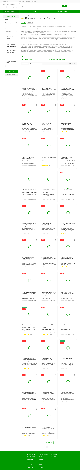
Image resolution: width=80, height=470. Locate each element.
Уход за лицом (30, 462)
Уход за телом (30, 464)
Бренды (27, 15)
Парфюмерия (30, 459)
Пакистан (41, 467)
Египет (40, 461)
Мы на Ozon (28, 1)
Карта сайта (5, 460)
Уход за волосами (31, 461)
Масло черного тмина (27, 58)
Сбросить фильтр (11, 74)
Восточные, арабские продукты (57, 59)
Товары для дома (30, 467)
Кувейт (40, 464)
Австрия (41, 459)
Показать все (49, 442)
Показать (10, 71)
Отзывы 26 (30, 22)
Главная (22, 15)
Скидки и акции (26, 56)
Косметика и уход (54, 58)
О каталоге (21, 1)
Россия (40, 456)
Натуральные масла (27, 59)
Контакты (34, 1)
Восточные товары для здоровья (58, 56)
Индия (40, 462)
